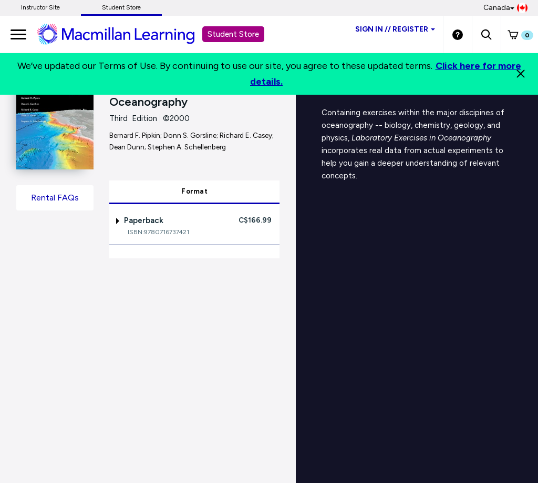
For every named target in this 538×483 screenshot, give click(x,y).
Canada (505, 8)
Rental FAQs (55, 198)
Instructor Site (40, 7)
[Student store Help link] (457, 34)
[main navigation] (18, 34)
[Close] (520, 74)
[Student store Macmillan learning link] (123, 33)
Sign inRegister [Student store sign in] (395, 29)
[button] (486, 34)
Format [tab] (194, 191)
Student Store (121, 7)
